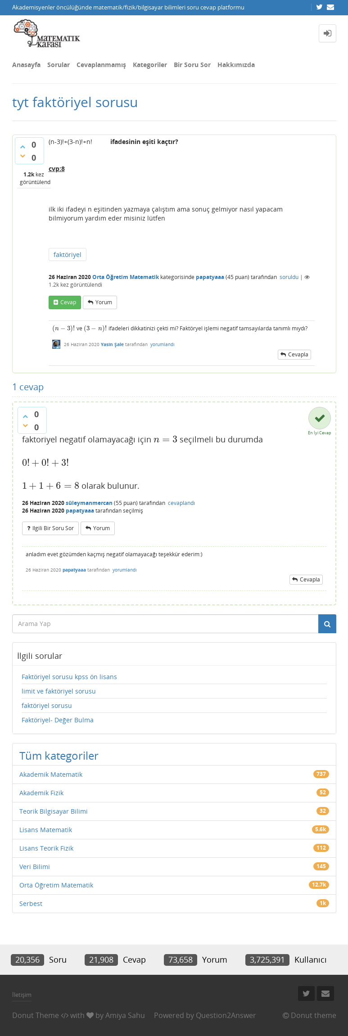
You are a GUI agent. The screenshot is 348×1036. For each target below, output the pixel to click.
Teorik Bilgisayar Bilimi (53, 811)
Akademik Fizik (41, 792)
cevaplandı (181, 503)
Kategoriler (150, 64)
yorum (103, 302)
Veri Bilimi (34, 866)
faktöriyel (67, 254)
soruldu (289, 277)
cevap (68, 302)
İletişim (22, 995)
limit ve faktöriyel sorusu (59, 691)
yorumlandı (162, 344)
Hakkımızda (236, 64)
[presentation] (64, 328)
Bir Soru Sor (192, 64)
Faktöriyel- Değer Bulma (58, 720)
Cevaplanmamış (101, 64)
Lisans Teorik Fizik (46, 848)
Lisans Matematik (45, 829)
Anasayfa (26, 64)
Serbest (30, 903)
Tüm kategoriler (59, 755)
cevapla (298, 354)
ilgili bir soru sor (53, 528)
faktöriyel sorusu (47, 705)
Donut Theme (35, 1015)
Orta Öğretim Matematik (125, 277)
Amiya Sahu (125, 1015)
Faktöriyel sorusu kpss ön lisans (69, 676)
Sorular (58, 64)
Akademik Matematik (50, 774)
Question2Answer (226, 1015)
